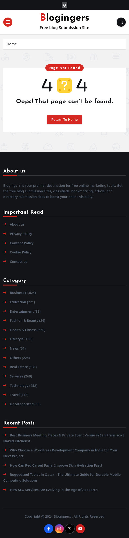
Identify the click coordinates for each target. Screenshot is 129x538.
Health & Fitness (23, 330)
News (14, 348)
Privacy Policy (21, 233)
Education (18, 302)
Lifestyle (17, 339)
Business (17, 292)
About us (17, 224)
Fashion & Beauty (24, 320)
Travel (15, 394)
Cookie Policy (20, 252)
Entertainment (22, 311)
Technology (19, 385)
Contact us (18, 261)
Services (16, 376)
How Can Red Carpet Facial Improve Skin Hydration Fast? (56, 465)
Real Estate (19, 367)
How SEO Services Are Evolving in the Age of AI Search (54, 489)
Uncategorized (22, 404)
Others (15, 357)
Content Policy (21, 243)
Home (12, 43)
